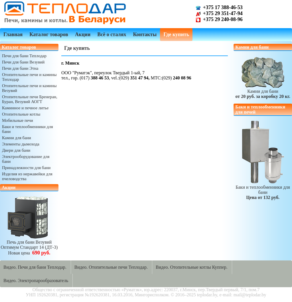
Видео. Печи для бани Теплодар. (34, 267)
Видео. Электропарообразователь (35, 280)
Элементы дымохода (20, 144)
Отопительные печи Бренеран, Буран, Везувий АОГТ (29, 99)
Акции (82, 34)
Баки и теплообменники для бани (263, 190)
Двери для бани (16, 150)
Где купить (176, 34)
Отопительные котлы (21, 114)
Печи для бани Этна (20, 68)
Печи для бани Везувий (23, 62)
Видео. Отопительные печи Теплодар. (111, 267)
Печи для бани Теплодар (24, 56)
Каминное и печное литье (25, 108)
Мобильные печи (17, 120)
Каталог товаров (48, 34)
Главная (13, 34)
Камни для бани (16, 137)
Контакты (145, 34)
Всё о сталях (111, 34)
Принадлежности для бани (26, 167)
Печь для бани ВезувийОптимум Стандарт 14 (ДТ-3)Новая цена (29, 245)
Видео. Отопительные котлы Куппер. (192, 267)
